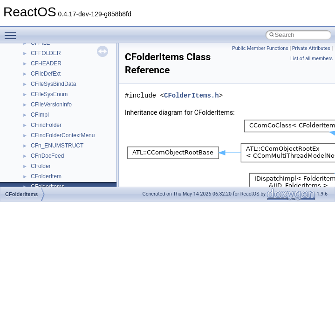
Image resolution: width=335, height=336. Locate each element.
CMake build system (41, 59)
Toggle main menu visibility (13, 31)
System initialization (40, 111)
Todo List (27, 172)
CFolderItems (21, 194)
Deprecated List (35, 183)
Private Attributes (311, 48)
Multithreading (33, 121)
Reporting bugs (35, 90)
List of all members (311, 59)
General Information (40, 162)
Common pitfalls (36, 70)
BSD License (32, 152)
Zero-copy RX (33, 101)
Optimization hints (38, 131)
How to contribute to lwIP (47, 49)
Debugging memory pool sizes (53, 80)
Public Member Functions (260, 48)
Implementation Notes (43, 142)
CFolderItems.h (191, 95)
